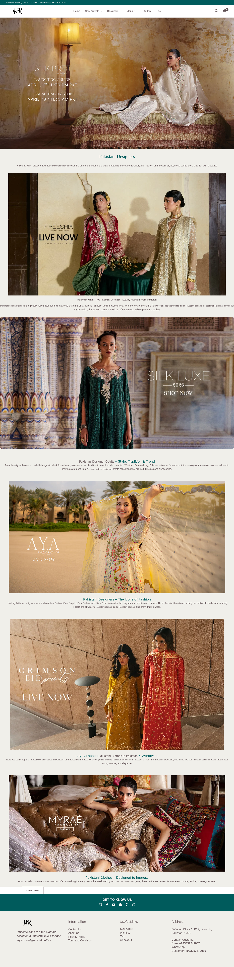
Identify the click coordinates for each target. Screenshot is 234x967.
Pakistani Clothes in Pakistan (118, 756)
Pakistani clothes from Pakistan (130, 759)
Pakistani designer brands (29, 603)
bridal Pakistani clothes (198, 306)
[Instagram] (100, 904)
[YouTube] (113, 904)
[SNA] (120, 904)
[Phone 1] (127, 904)
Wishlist (125, 932)
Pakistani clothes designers (100, 469)
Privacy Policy (76, 937)
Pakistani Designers (117, 156)
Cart (122, 936)
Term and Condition (80, 940)
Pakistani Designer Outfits (96, 461)
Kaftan (147, 11)
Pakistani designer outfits (172, 306)
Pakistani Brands (181, 603)
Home (76, 11)
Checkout (126, 940)
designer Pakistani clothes (203, 465)
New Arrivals (93, 11)
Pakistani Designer (110, 299)
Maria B (133, 11)
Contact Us (75, 929)
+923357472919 (59, 3)
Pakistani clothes (45, 759)
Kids (158, 11)
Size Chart (126, 929)
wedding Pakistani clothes (103, 607)
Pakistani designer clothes (14, 306)
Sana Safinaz (59, 603)
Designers (114, 11)
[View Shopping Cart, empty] (224, 11)
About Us (73, 933)
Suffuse (93, 603)
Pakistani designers (61, 165)
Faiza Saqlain (75, 603)
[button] (100, 11)
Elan (85, 603)
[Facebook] (107, 904)
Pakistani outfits (79, 465)
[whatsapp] (133, 904)
